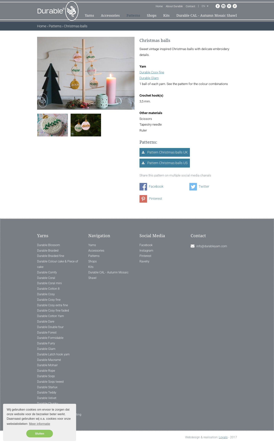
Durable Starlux (47, 387)
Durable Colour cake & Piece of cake (57, 264)
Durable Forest (47, 332)
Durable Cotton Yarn (50, 316)
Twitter (199, 186)
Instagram (146, 250)
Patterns (133, 15)
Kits (166, 15)
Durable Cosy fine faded (53, 310)
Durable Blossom (48, 245)
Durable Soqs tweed (50, 381)
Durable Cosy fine (151, 72)
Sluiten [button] (39, 433)
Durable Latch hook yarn (53, 354)
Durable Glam (149, 78)
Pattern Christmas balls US (167, 163)
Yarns (89, 15)
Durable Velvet (46, 398)
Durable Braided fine (50, 256)
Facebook (151, 186)
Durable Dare (45, 321)
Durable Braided (47, 250)
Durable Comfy (47, 272)
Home (159, 6)
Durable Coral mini (49, 283)
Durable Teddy (46, 392)
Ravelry (144, 261)
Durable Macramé (49, 360)
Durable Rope (46, 370)
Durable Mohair (47, 365)
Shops (151, 15)
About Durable (174, 6)
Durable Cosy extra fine (52, 305)
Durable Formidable (50, 338)
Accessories (110, 15)
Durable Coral (46, 278)
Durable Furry (46, 343)
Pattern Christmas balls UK (167, 152)
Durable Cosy (46, 294)
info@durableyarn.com (211, 246)
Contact (190, 6)
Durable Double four (50, 327)
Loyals (223, 437)
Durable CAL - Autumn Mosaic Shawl (206, 15)
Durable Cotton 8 (48, 288)
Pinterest (150, 199)
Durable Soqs (46, 376)
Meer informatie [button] (39, 423)
